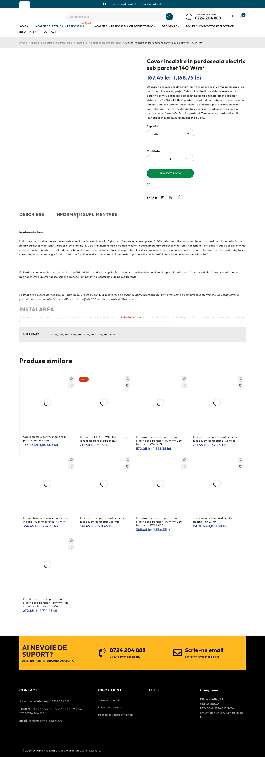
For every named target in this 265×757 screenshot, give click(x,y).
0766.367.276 (39, 709)
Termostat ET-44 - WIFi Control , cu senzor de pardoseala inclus (104, 438)
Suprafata (153, 126)
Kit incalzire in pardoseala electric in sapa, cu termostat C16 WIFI (102, 519)
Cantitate (153, 151)
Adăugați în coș (170, 173)
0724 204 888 (208, 18)
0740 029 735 (59, 709)
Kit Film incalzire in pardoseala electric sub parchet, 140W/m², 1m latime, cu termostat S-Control (46, 602)
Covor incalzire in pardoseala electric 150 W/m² (212, 519)
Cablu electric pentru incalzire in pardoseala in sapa (45, 438)
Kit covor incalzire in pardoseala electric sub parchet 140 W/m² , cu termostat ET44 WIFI (159, 521)
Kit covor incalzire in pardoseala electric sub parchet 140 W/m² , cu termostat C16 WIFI (159, 440)
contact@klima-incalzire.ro (45, 720)
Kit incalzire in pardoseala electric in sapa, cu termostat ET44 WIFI (46, 519)
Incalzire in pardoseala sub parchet (98, 42)
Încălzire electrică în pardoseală (51, 42)
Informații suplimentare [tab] (86, 214)
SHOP (24, 5)
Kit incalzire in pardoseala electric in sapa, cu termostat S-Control (215, 438)
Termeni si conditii (109, 700)
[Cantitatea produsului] (170, 158)
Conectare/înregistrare (233, 17)
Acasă (23, 42)
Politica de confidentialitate (116, 714)
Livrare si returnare (110, 707)
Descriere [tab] (31, 214)
